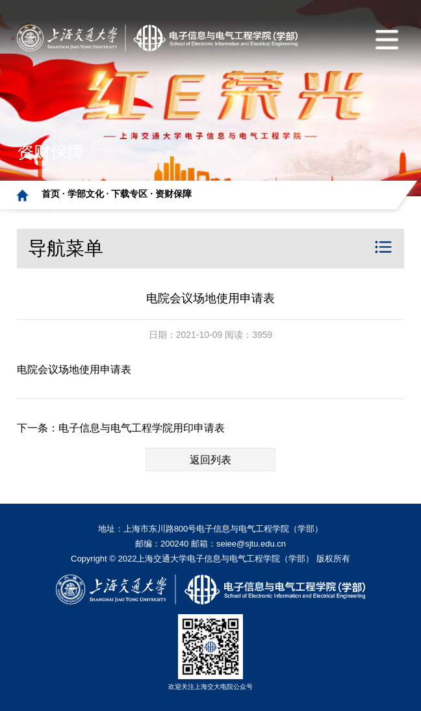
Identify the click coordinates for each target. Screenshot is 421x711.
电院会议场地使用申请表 (74, 369)
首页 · (55, 193)
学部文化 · (90, 193)
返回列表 (210, 459)
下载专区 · (133, 193)
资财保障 (173, 193)
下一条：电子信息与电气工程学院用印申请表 (121, 427)
